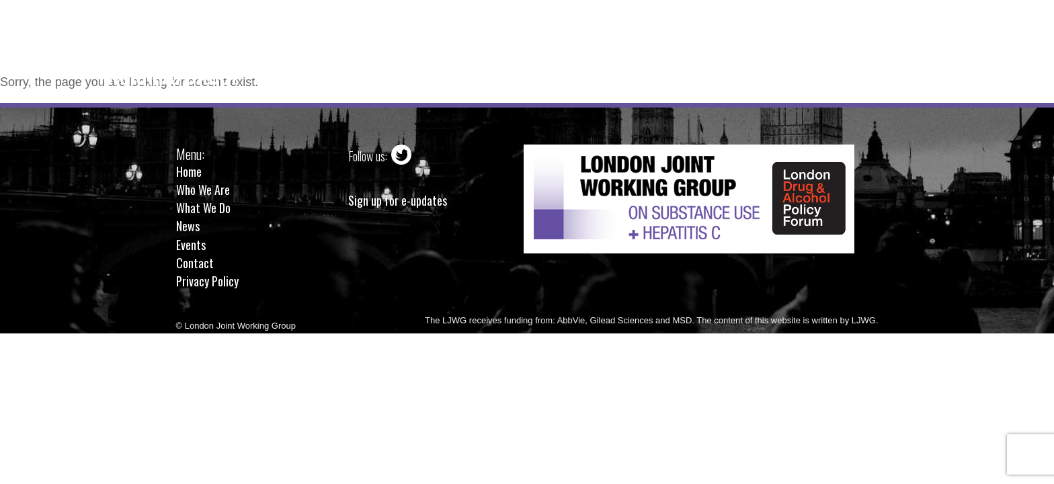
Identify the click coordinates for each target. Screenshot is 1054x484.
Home (388, 43)
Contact (766, 43)
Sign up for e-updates (397, 200)
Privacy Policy (207, 281)
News (636, 43)
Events (697, 43)
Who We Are (465, 43)
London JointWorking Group (174, 61)
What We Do (559, 43)
